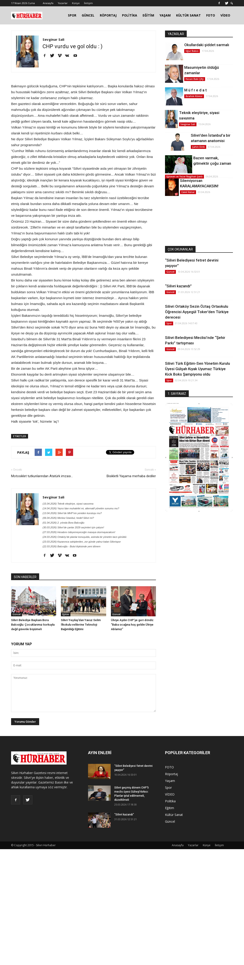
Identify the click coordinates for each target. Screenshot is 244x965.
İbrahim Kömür (194, 96)
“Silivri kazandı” (178, 286)
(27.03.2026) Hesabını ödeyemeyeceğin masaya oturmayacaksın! (79, 532)
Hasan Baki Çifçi (195, 79)
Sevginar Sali (53, 39)
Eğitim (65, 614)
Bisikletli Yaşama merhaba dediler (131, 476)
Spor (169, 323)
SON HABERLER (25, 577)
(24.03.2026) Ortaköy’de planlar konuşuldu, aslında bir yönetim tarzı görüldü (85, 537)
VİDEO (225, 15)
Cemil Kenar (188, 192)
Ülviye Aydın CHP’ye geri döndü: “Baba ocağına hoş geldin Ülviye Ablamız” (132, 624)
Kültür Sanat (174, 815)
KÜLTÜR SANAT (188, 15)
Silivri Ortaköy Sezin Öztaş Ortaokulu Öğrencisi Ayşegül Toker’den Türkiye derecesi (197, 311)
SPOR (72, 15)
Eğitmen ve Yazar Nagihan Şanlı (184, 176)
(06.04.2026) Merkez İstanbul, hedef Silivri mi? (68, 518)
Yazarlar (63, 3)
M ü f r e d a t (195, 90)
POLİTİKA (129, 15)
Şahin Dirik (198, 146)
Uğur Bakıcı (192, 50)
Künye (76, 3)
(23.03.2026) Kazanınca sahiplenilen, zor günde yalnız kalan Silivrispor (82, 541)
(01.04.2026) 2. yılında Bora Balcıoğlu (63, 522)
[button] (232, 3)
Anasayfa (48, 3)
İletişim (88, 3)
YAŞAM (165, 15)
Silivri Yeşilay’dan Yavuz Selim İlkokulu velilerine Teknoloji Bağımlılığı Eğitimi (81, 624)
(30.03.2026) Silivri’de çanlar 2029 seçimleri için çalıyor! (73, 527)
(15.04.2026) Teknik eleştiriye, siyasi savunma (68, 503)
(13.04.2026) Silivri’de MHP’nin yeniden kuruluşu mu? (72, 513)
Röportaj (171, 774)
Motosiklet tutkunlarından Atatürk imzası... (42, 476)
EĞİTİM (148, 15)
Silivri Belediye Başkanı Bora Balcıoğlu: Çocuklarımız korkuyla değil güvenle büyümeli (33, 624)
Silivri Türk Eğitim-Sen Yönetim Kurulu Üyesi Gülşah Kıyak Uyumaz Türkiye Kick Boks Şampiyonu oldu (197, 368)
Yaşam (170, 781)
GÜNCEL (88, 15)
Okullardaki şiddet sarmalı (206, 45)
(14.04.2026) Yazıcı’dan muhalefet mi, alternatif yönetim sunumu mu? (81, 508)
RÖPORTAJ (108, 15)
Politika (170, 801)
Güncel (16, 614)
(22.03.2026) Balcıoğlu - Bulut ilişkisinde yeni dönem (71, 546)
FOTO (210, 15)
